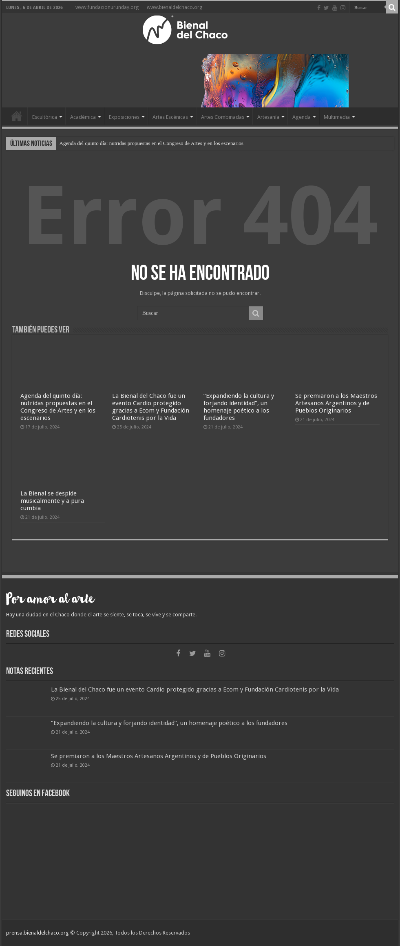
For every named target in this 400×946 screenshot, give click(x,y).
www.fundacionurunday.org (107, 7)
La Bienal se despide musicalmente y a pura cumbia (52, 501)
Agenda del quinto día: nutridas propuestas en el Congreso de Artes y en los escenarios (151, 143)
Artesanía (268, 117)
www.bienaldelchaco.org (174, 7)
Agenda (301, 117)
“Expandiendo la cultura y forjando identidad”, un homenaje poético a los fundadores (238, 407)
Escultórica (44, 117)
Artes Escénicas (170, 117)
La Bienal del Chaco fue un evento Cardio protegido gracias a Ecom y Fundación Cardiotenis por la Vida (150, 407)
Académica (83, 117)
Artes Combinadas (222, 117)
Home (16, 116)
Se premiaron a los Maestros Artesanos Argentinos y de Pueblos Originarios (336, 403)
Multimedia (337, 117)
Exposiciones (124, 117)
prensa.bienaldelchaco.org (37, 933)
